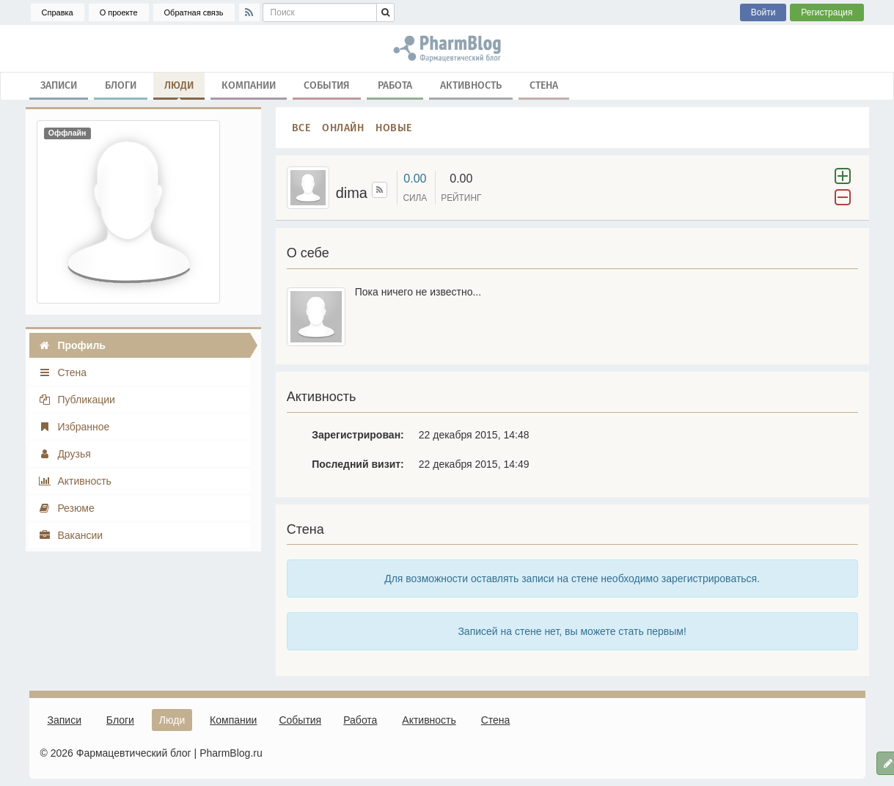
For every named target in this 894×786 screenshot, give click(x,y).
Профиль (72, 345)
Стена (544, 84)
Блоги (120, 84)
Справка (57, 12)
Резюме (66, 508)
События (327, 84)
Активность (471, 84)
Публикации (76, 399)
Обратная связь (194, 12)
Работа (395, 84)
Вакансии (70, 535)
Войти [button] (763, 12)
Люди (179, 88)
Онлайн (343, 127)
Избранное (74, 427)
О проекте (119, 12)
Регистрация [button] (826, 12)
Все (301, 127)
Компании (248, 84)
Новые (393, 127)
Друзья (64, 454)
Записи (58, 84)
